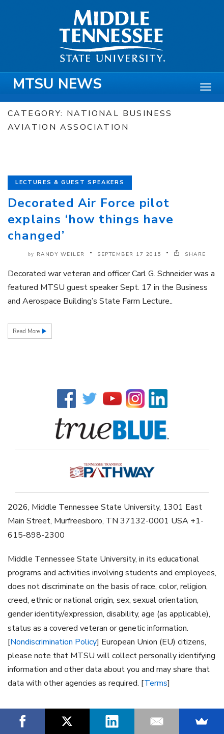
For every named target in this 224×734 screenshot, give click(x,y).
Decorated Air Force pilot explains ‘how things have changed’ (91, 219)
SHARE (190, 254)
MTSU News (57, 84)
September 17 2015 (129, 254)
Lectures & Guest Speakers (69, 182)
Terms (155, 683)
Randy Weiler (61, 254)
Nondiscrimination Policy (53, 642)
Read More (27, 331)
